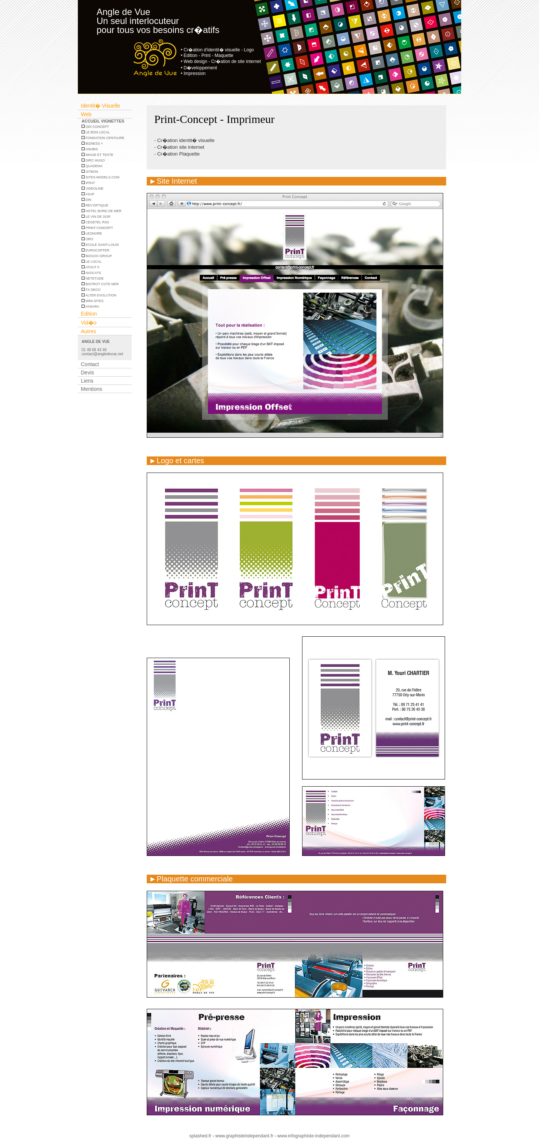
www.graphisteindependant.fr (244, 1136)
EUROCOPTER (95, 250)
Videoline (93, 188)
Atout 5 (90, 267)
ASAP (88, 194)
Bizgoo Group (97, 256)
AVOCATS (91, 273)
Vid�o (89, 323)
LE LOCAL (92, 261)
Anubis (90, 149)
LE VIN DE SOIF (96, 216)
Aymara (90, 306)
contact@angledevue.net (102, 354)
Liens (87, 381)
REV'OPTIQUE (95, 205)
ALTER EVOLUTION (99, 295)
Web (86, 114)
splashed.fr (200, 1136)
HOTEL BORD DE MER (101, 211)
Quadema (92, 166)
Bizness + (92, 143)
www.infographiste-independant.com (313, 1136)
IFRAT (88, 183)
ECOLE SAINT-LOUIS (100, 245)
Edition (89, 314)
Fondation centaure (103, 138)
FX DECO (91, 290)
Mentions (91, 389)
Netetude (93, 278)
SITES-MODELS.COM (100, 177)
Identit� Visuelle (100, 106)
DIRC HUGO (93, 160)
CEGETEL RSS (95, 222)
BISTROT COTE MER (100, 284)
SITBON (90, 172)
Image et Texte (97, 155)
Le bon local (96, 132)
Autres (88, 331)
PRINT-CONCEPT (97, 228)
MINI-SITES (93, 301)
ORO (87, 239)
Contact (90, 364)
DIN (86, 200)
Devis (87, 373)
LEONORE (92, 233)
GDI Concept (95, 127)
